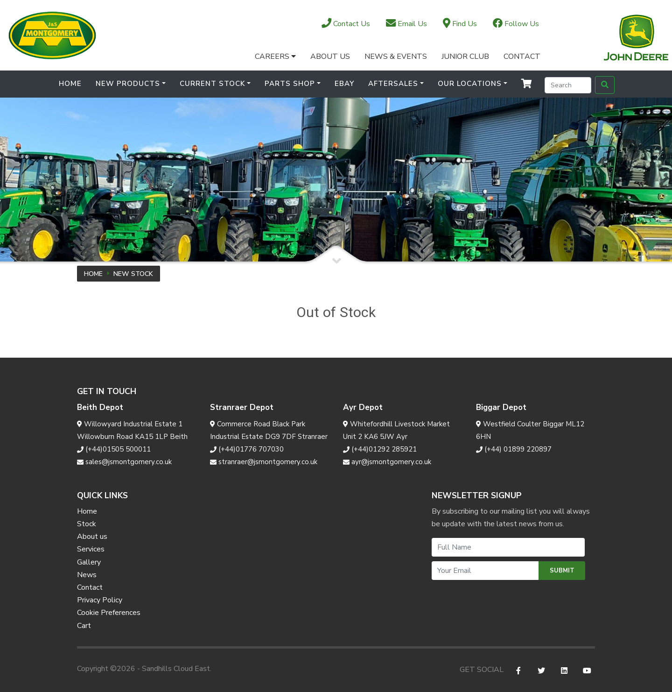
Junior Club (465, 56)
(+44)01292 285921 (380, 449)
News (87, 575)
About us (92, 536)
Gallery (89, 562)
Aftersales (393, 83)
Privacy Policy (99, 600)
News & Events (395, 56)
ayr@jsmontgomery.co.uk (387, 461)
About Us (330, 56)
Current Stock (212, 83)
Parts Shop (290, 83)
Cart (84, 626)
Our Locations (470, 83)
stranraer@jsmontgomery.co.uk (263, 461)
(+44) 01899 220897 (514, 449)
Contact (522, 56)
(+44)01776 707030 (247, 449)
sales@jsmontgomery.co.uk (124, 461)
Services (91, 549)
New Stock (133, 273)
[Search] (568, 85)
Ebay (344, 83)
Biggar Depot (501, 407)
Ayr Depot (363, 407)
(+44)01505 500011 (114, 449)
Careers (275, 56)
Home (70, 83)
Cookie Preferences (108, 612)
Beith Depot (100, 407)
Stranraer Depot (241, 407)
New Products (128, 83)
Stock (86, 524)
